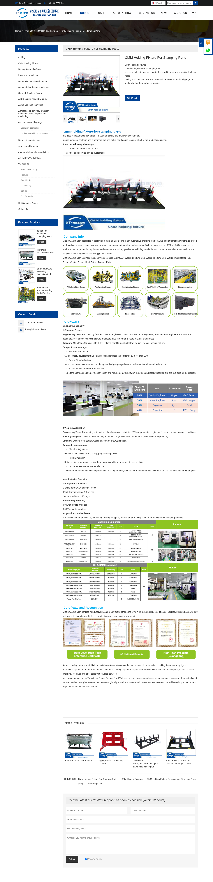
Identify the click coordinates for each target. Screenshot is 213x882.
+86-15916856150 (55, 3)
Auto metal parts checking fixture (33, 87)
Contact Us (147, 13)
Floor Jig (24, 175)
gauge (81, 784)
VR (194, 13)
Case (101, 13)
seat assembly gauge (28, 146)
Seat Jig (24, 191)
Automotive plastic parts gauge (33, 81)
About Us (180, 13)
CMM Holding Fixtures (47, 31)
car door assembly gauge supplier (34, 133)
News (164, 13)
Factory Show (121, 13)
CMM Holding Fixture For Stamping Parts (97, 780)
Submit (72, 860)
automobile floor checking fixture (33, 152)
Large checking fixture (28, 75)
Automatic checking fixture (30, 105)
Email (132, 98)
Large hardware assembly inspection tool (44, 271)
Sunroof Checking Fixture (30, 93)
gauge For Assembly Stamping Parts (44, 234)
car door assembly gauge (30, 122)
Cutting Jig (23, 209)
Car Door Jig (26, 186)
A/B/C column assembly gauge (33, 99)
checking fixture (95, 784)
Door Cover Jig (27, 196)
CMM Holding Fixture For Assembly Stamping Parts (171, 780)
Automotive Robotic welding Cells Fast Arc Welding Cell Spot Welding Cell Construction (45, 290)
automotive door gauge (30, 128)
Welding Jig (23, 164)
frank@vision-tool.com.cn (30, 3)
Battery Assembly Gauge (30, 69)
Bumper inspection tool (29, 140)
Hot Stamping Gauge (28, 203)
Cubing (21, 57)
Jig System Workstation (29, 158)
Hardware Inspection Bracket (46, 251)
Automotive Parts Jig (29, 170)
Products (85, 13)
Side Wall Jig (26, 180)
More (41, 242)
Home (69, 13)
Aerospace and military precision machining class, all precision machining (33, 114)
